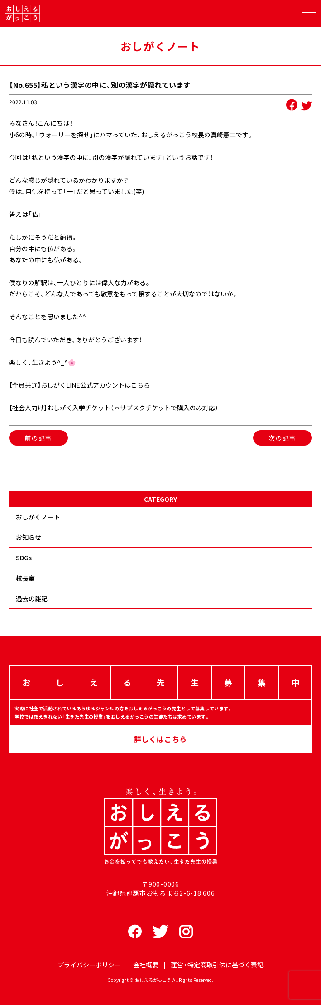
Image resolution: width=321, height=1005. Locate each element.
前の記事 (38, 437)
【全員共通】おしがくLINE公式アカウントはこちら (79, 384)
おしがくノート (38, 516)
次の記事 (282, 437)
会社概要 (145, 964)
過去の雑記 (32, 598)
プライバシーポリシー (89, 964)
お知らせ (28, 537)
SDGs (24, 557)
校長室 (25, 578)
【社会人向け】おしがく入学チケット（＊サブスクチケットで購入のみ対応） (113, 407)
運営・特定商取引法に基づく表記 (217, 964)
